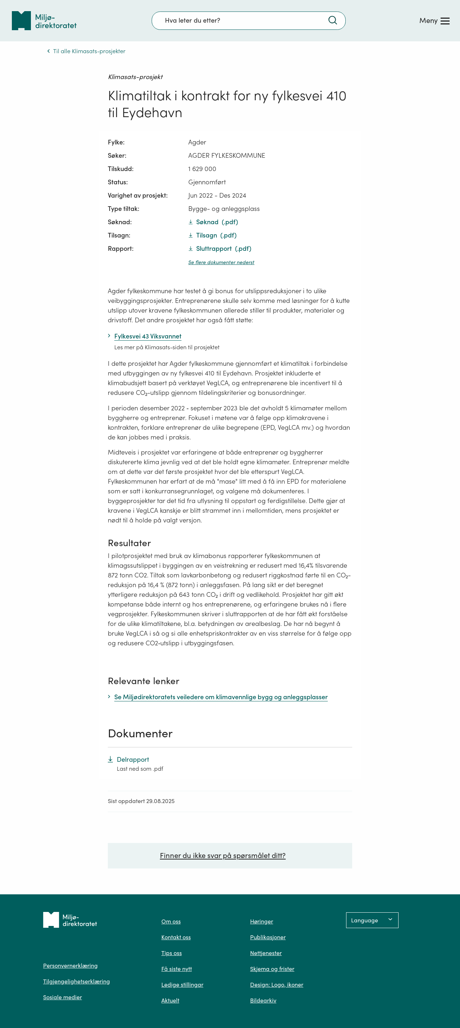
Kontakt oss (176, 937)
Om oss (171, 921)
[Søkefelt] (249, 20)
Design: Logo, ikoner (276, 984)
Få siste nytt (176, 968)
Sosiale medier (62, 997)
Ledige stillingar (182, 984)
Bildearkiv (263, 1000)
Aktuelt (170, 1000)
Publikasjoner (268, 937)
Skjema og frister (272, 968)
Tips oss (171, 952)
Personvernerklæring (70, 965)
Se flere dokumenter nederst (221, 262)
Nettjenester (266, 952)
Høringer (261, 921)
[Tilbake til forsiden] (44, 20)
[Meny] (434, 20)
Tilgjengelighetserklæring (76, 981)
